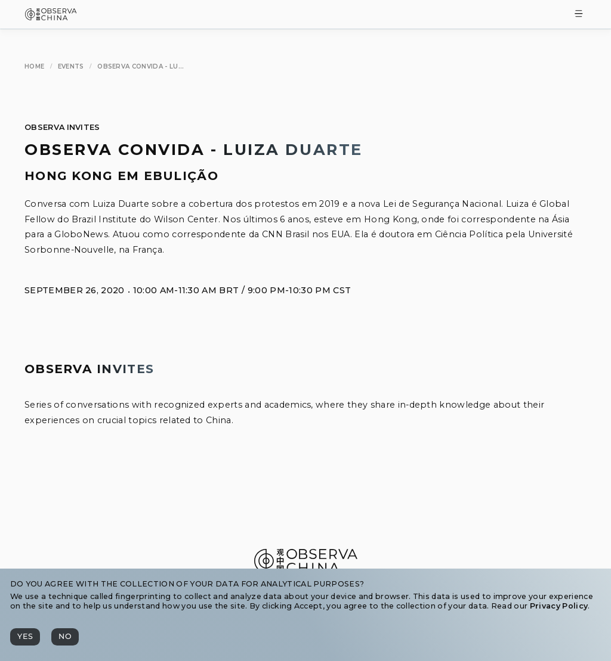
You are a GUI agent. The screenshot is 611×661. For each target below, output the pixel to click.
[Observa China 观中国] (51, 17)
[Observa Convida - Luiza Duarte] (140, 66)
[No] (65, 637)
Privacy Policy (559, 605)
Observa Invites (62, 127)
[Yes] (25, 637)
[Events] (71, 66)
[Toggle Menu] (579, 14)
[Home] (34, 66)
